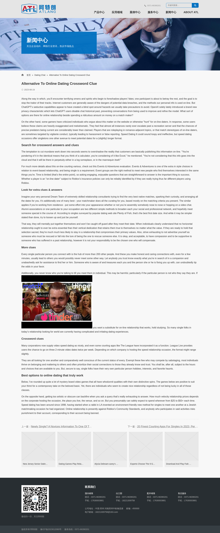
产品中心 (99, 12)
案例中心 (135, 12)
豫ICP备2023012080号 (50, 529)
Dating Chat (39, 75)
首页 (29, 75)
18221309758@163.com (106, 512)
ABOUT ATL (191, 12)
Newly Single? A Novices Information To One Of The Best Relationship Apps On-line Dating (84, 426)
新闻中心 (171, 12)
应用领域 (117, 12)
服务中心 (153, 12)
